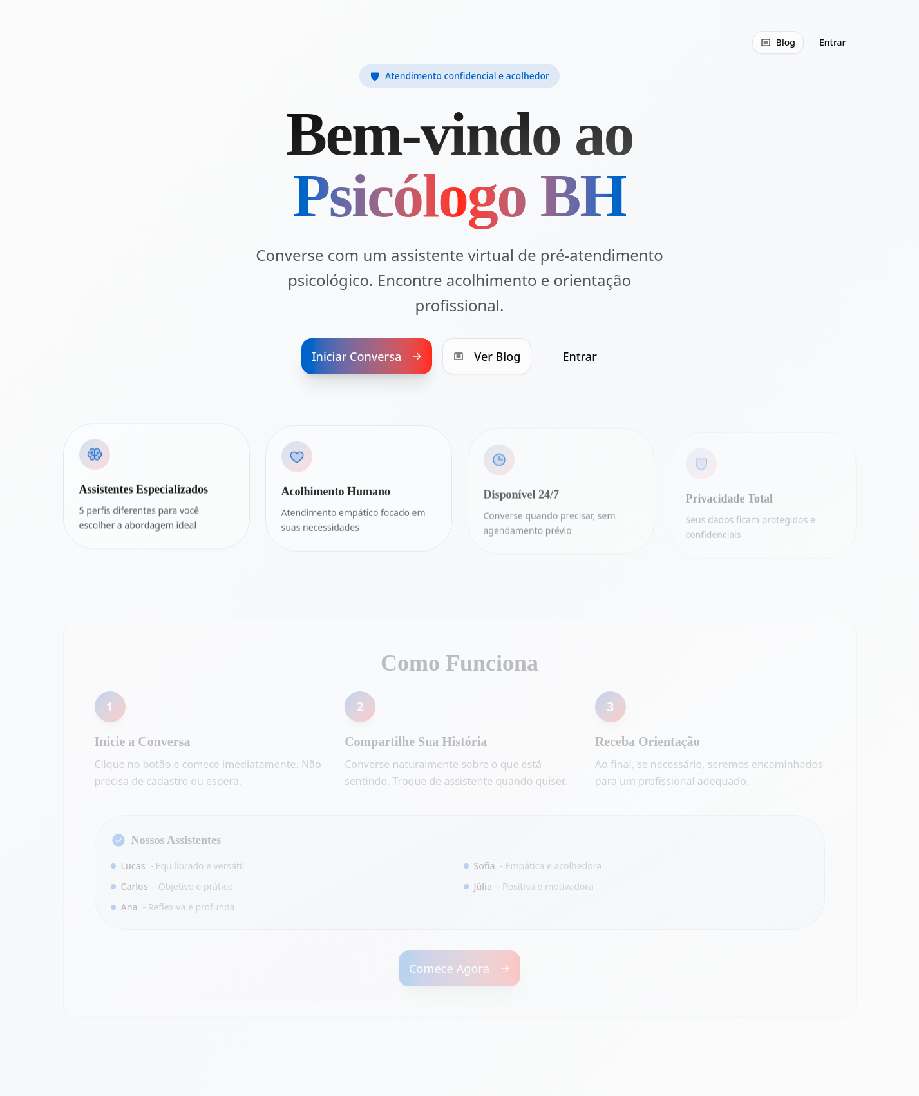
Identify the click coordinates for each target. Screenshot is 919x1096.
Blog (778, 42)
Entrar (832, 42)
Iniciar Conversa (367, 357)
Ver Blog (486, 357)
